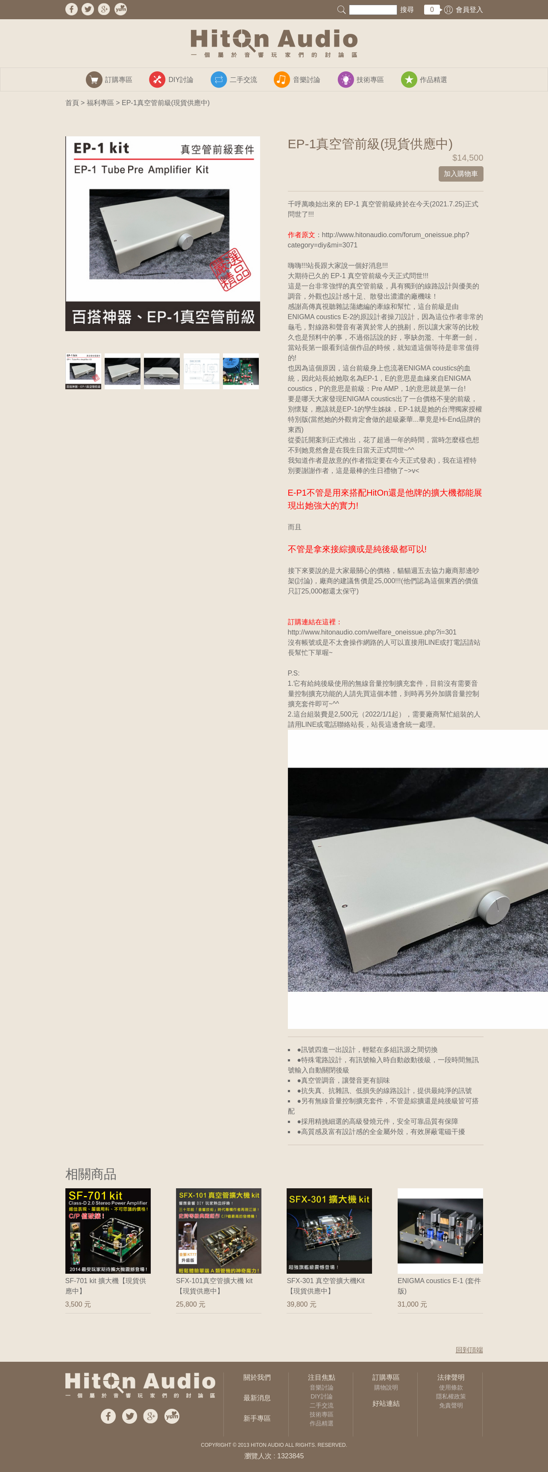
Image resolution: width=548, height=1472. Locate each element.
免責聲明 (451, 1405)
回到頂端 (469, 1350)
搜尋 (407, 9)
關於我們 (257, 1377)
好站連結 (386, 1403)
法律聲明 (451, 1377)
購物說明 (386, 1387)
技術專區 (322, 1414)
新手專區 (257, 1418)
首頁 (72, 102)
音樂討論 (322, 1387)
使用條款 (451, 1387)
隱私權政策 (451, 1396)
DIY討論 (321, 1396)
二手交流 (322, 1405)
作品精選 (322, 1423)
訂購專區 (386, 1377)
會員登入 (469, 9)
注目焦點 (321, 1377)
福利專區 (100, 102)
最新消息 (257, 1397)
